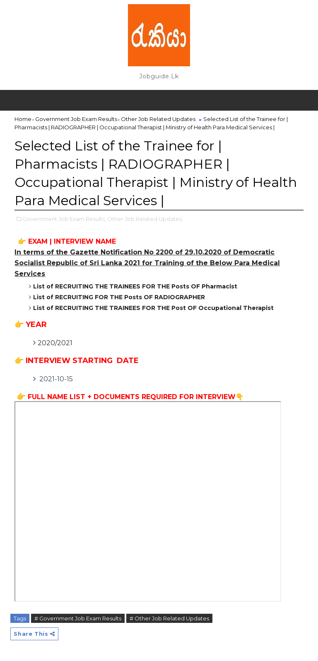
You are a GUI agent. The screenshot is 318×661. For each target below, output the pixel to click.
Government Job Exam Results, (64, 218)
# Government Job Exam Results (77, 618)
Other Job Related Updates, (145, 218)
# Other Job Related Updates (169, 618)
